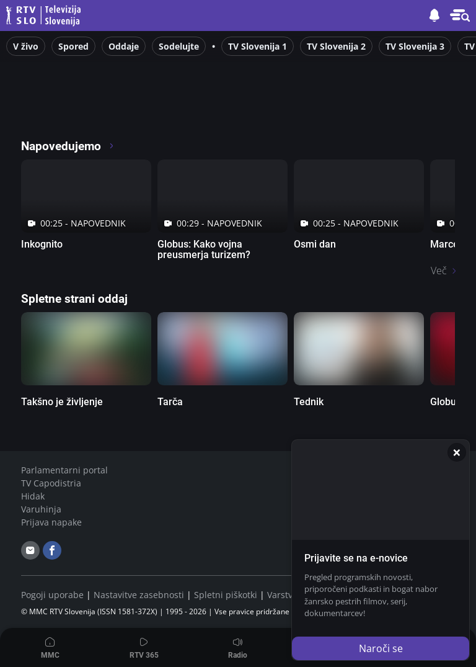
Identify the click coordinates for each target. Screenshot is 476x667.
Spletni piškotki (225, 595)
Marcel (445, 244)
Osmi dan (315, 244)
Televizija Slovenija (45, 16)
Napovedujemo (68, 146)
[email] (30, 550)
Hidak (33, 496)
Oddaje (123, 46)
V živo (25, 46)
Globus (445, 402)
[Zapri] (456, 452)
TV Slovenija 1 (257, 46)
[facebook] (52, 550)
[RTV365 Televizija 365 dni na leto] (101, 112)
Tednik (309, 402)
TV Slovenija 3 (415, 46)
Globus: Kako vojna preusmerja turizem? (203, 249)
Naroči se (381, 648)
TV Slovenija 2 (336, 46)
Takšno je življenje (62, 402)
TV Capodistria (51, 483)
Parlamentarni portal (64, 470)
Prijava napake (51, 522)
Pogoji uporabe (52, 595)
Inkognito (42, 244)
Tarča (170, 402)
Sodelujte (179, 46)
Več (439, 270)
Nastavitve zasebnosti (139, 595)
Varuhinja (41, 509)
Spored (73, 46)
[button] (460, 15)
